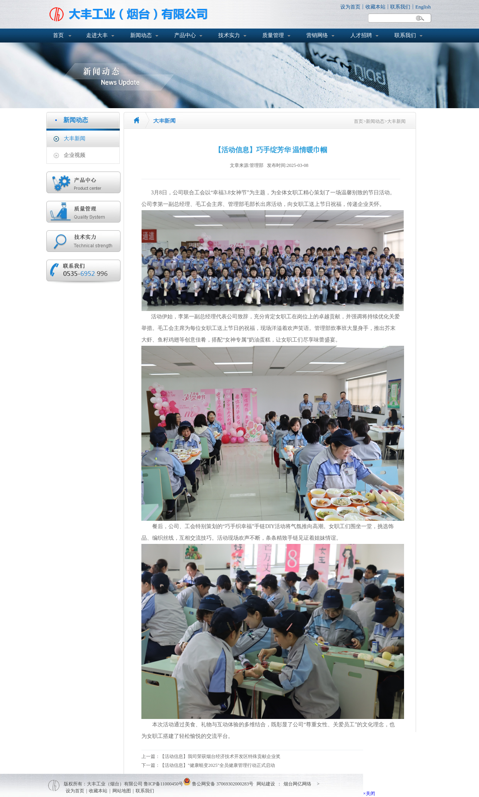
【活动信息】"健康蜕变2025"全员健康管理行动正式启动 (217, 765)
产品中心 (185, 35)
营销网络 (317, 35)
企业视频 (74, 155)
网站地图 (121, 791)
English (423, 7)
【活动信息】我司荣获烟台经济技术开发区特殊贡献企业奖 (220, 756)
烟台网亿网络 (297, 784)
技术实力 (229, 35)
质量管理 (273, 35)
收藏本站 (375, 7)
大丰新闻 (74, 138)
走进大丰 (97, 35)
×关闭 (369, 793)
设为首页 (350, 7)
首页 (58, 35)
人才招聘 (361, 35)
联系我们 (400, 7)
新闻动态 (141, 35)
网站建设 (265, 784)
